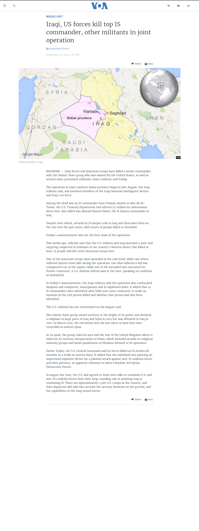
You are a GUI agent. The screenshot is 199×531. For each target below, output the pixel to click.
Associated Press (59, 48)
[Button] (136, 63)
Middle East (54, 16)
